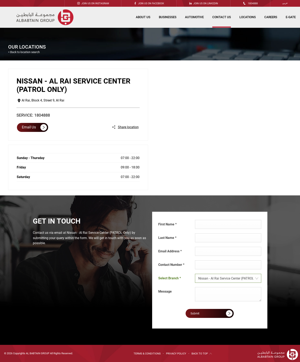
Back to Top (200, 353)
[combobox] (228, 278)
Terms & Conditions (147, 353)
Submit (194, 313)
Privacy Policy (176, 353)
